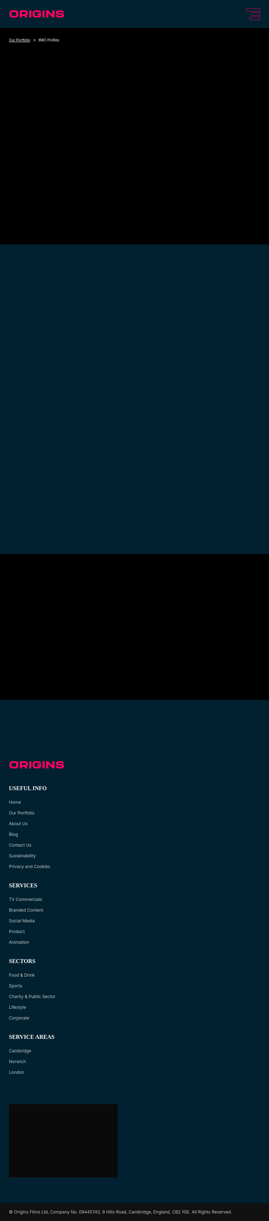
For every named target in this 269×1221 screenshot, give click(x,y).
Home (15, 802)
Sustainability (22, 855)
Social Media (22, 920)
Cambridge (20, 1050)
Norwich (17, 1061)
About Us (18, 823)
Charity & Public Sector (32, 996)
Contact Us (20, 845)
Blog (13, 834)
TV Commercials (25, 899)
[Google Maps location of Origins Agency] (62, 1140)
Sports (15, 985)
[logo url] (37, 14)
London (16, 1072)
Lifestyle (17, 1007)
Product (17, 931)
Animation (19, 942)
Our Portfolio (19, 40)
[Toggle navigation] (252, 14)
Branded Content (26, 910)
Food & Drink (22, 975)
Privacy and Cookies (29, 866)
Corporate (19, 1018)
